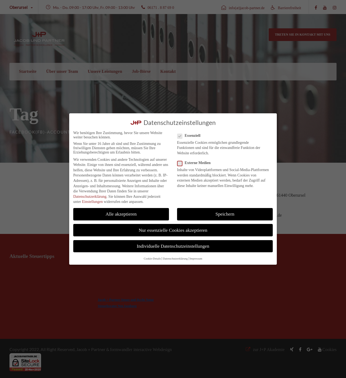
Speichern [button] (224, 214)
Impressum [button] (196, 258)
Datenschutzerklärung (90, 197)
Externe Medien (196, 163)
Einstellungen (92, 202)
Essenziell (191, 136)
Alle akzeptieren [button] (121, 214)
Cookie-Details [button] (152, 258)
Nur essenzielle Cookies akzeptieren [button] (173, 230)
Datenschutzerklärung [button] (175, 258)
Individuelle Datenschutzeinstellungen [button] (173, 246)
